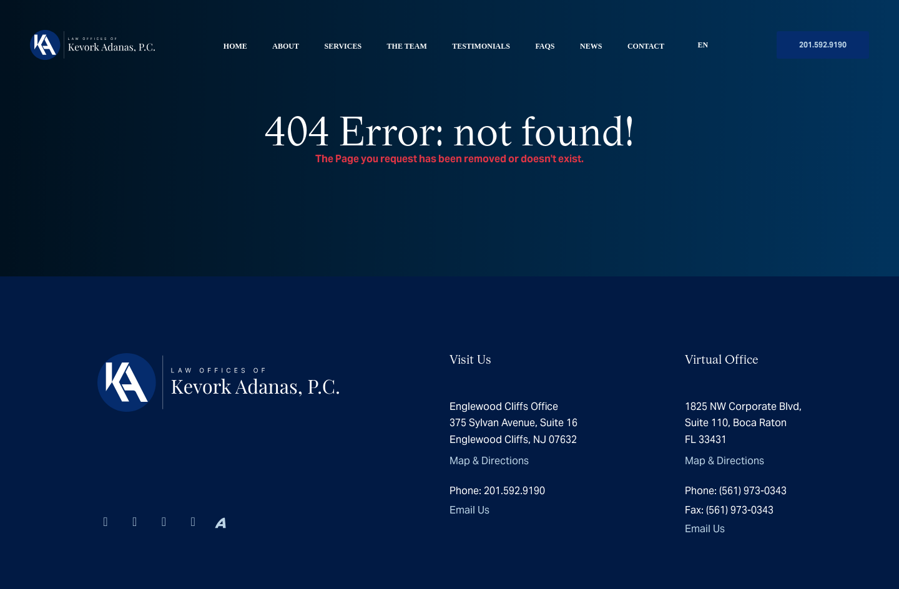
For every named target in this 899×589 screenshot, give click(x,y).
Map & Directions (489, 460)
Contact (645, 46)
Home (235, 46)
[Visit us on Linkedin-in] (105, 522)
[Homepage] (92, 45)
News (591, 46)
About (285, 46)
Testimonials (481, 46)
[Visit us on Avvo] (220, 522)
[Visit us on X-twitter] (164, 522)
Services (342, 46)
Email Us (469, 510)
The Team (407, 46)
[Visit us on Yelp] (193, 522)
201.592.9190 (823, 44)
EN (703, 45)
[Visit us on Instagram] (134, 522)
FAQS (544, 46)
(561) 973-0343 (736, 490)
